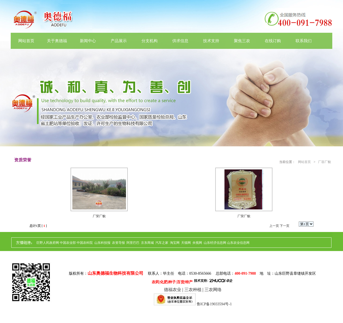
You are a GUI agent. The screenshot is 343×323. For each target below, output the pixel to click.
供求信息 (180, 41)
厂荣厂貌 (99, 216)
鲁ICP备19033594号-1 (214, 304)
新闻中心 (88, 41)
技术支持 (211, 41)
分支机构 (149, 41)
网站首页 (26, 41)
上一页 (274, 226)
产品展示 (119, 41)
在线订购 (273, 41)
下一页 (284, 226)
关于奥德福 (57, 41)
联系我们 (304, 41)
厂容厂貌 (324, 162)
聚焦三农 (242, 41)
